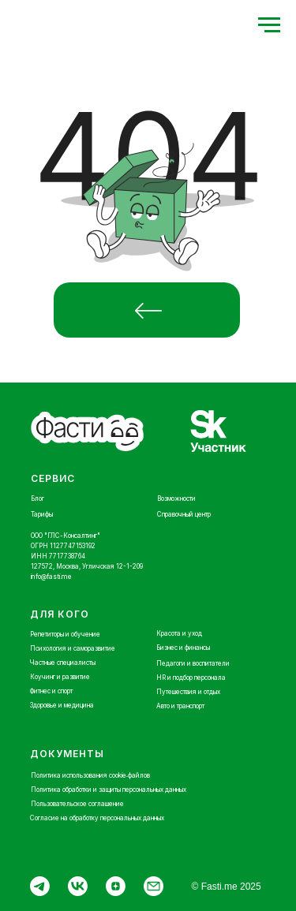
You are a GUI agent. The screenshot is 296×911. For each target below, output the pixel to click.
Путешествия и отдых (188, 692)
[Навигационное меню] (269, 25)
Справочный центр (184, 514)
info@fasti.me (51, 577)
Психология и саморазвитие (72, 648)
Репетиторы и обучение (65, 634)
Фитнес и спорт (51, 691)
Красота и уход (179, 633)
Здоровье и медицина (62, 705)
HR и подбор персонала (191, 677)
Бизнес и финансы (183, 648)
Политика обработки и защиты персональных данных (108, 789)
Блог (37, 498)
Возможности (176, 498)
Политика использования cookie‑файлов (91, 775)
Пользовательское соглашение (77, 804)
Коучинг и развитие (60, 677)
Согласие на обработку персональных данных (97, 818)
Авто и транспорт (180, 706)
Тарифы (42, 514)
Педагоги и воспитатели (193, 663)
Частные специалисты (63, 662)
